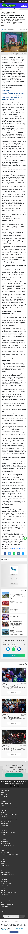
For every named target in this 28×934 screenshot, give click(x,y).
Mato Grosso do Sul (7, 845)
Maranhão (4, 841)
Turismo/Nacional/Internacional (11, 897)
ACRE (3, 792)
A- (9, 53)
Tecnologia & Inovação (8, 892)
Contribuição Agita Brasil (9, 814)
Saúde (3, 888)
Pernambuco (5, 866)
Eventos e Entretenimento (9, 832)
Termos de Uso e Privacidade (10, 909)
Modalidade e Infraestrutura (10, 854)
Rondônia (4, 879)
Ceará (3, 812)
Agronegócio (5, 794)
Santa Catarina (6, 883)
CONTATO (4, 902)
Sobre (3, 911)
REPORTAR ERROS (21, 53)
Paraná (3, 863)
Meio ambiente (5, 848)
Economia (4, 823)
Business (4, 810)
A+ (13, 53)
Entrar (3, 1)
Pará (3, 859)
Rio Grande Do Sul (7, 877)
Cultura (4, 817)
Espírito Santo (6, 828)
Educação (4, 825)
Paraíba (4, 861)
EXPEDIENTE (4, 906)
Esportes (4, 830)
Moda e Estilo (5, 852)
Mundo (3, 857)
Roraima (4, 881)
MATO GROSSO (5, 843)
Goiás (3, 837)
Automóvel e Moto (7, 803)
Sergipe (3, 890)
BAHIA (3, 805)
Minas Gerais (5, 850)
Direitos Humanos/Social (9, 819)
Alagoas (4, 797)
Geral (3, 834)
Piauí (3, 868)
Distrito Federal (6, 821)
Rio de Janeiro (5, 872)
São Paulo (4, 886)
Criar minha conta (14, 775)
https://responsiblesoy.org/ (18, 548)
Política (4, 870)
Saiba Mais (14, 584)
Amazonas (4, 801)
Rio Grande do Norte (7, 874)
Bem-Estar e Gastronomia (9, 808)
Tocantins (4, 894)
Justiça (3, 839)
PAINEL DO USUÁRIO (7, 904)
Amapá (3, 799)
